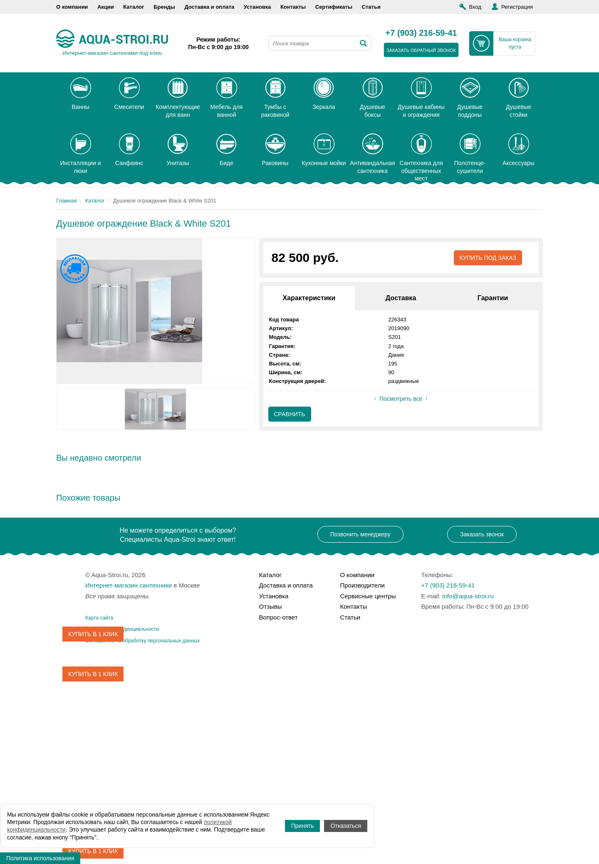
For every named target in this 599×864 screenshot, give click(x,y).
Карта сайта (99, 618)
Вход (475, 7)
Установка (257, 7)
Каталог (133, 7)
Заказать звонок (482, 534)
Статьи (371, 7)
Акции (105, 7)
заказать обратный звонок (421, 50)
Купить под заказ (487, 257)
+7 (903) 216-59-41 (421, 33)
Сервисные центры (368, 596)
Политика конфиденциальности (122, 629)
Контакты (293, 7)
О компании (72, 7)
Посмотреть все (400, 398)
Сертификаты (333, 7)
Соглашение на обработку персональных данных (142, 641)
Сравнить (289, 414)
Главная (66, 200)
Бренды (164, 7)
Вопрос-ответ (278, 617)
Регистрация (517, 7)
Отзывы (270, 606)
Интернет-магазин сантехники (128, 585)
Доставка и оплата (209, 7)
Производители (362, 585)
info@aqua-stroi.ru (468, 596)
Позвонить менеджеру (360, 534)
